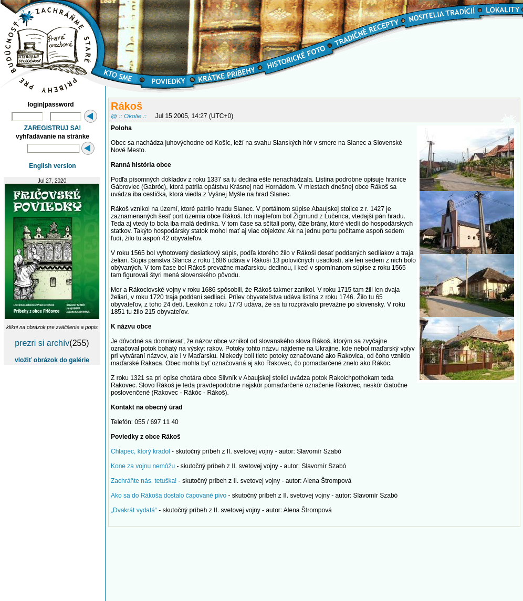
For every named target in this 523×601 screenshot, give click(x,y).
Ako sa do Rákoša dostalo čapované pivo (168, 495)
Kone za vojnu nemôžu (143, 466)
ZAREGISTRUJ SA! (52, 128)
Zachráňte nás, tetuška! (143, 480)
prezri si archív (42, 343)
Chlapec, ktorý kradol (140, 451)
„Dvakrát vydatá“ (134, 510)
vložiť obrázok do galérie (52, 360)
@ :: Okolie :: (129, 115)
